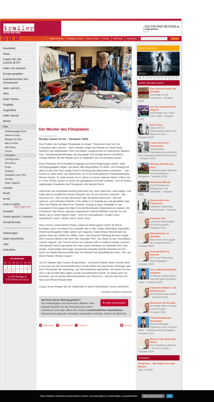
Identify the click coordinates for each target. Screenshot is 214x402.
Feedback (82, 325)
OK (169, 396)
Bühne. (7, 121)
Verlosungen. (10, 233)
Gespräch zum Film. (16, 175)
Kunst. (7, 198)
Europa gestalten (13, 73)
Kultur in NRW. (11, 204)
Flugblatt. (8, 104)
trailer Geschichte (13, 238)
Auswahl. (8, 211)
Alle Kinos (118, 38)
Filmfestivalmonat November (160, 319)
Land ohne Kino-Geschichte (159, 144)
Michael (142, 73)
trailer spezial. (11, 115)
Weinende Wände (160, 182)
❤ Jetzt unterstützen (114, 302)
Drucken (128, 325)
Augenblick (9, 110)
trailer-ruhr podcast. (14, 68)
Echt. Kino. (156, 124)
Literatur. (8, 187)
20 (5, 271)
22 (13, 271)
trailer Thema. (11, 99)
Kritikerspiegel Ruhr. (16, 131)
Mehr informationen (153, 396)
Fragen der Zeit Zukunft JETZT (20, 61)
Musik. (7, 193)
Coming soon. (12, 159)
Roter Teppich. (13, 183)
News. (6, 53)
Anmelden (132, 38)
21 (9, 271)
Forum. (9, 151)
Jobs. (6, 244)
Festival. (9, 171)
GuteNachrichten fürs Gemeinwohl (15, 81)
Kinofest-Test (158, 218)
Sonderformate (12, 222)
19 (29, 267)
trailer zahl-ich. (11, 88)
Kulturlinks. (9, 249)
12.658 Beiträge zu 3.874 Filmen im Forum (17, 278)
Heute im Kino (56, 38)
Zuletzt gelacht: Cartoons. (18, 216)
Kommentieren (66, 325)
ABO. (6, 93)
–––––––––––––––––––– (18, 227)
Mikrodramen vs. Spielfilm (160, 235)
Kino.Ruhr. (10, 163)
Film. (6, 126)
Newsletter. (9, 48)
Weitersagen (48, 325)
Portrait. (9, 179)
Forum (106, 38)
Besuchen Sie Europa (162, 302)
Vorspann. (10, 155)
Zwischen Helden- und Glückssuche (163, 289)
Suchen (175, 38)
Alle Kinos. (10, 147)
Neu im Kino (93, 38)
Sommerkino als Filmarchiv (159, 202)
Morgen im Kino (75, 38)
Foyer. (8, 167)
